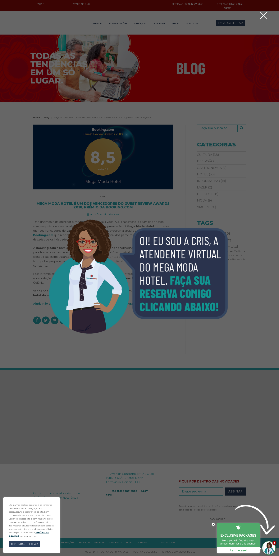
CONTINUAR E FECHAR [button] (24, 544)
